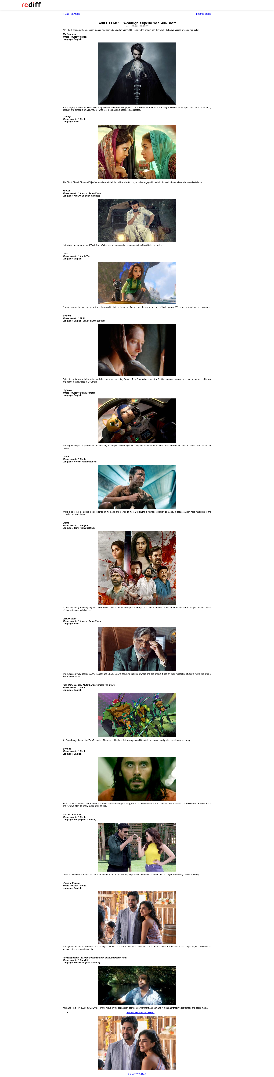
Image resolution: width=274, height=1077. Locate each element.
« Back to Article (71, 13)
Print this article (202, 13)
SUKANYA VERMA (137, 1074)
